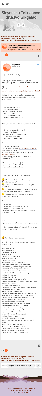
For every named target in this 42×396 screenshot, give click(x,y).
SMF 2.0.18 (10, 389)
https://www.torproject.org (28, 148)
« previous (32, 49)
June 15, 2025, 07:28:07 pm (12, 75)
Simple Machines (29, 389)
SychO (28, 392)
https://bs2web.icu (24, 87)
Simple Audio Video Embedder (21, 390)
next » (38, 49)
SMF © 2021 (19, 389)
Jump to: (4, 366)
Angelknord (13, 50)
